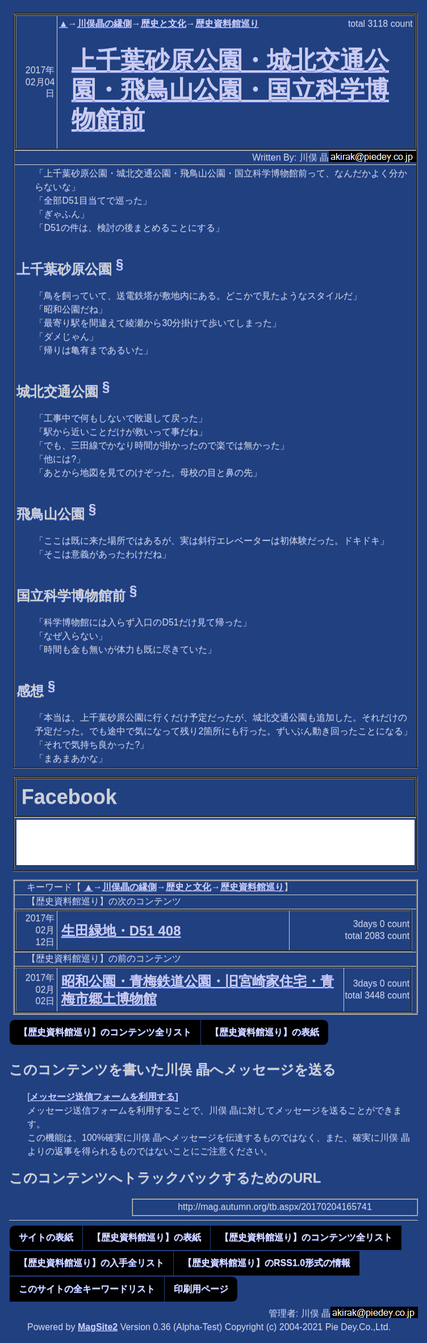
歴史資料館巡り (227, 23)
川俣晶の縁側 (104, 23)
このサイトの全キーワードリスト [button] (87, 1289)
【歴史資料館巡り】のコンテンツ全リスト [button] (105, 1032)
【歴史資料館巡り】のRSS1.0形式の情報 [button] (266, 1263)
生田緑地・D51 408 (121, 930)
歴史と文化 (163, 23)
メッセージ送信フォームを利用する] (104, 1096)
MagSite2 (98, 1327)
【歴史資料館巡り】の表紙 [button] (264, 1032)
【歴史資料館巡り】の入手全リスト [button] (91, 1263)
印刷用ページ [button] (201, 1289)
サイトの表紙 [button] (46, 1237)
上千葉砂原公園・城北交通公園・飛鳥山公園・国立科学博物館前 (230, 89)
